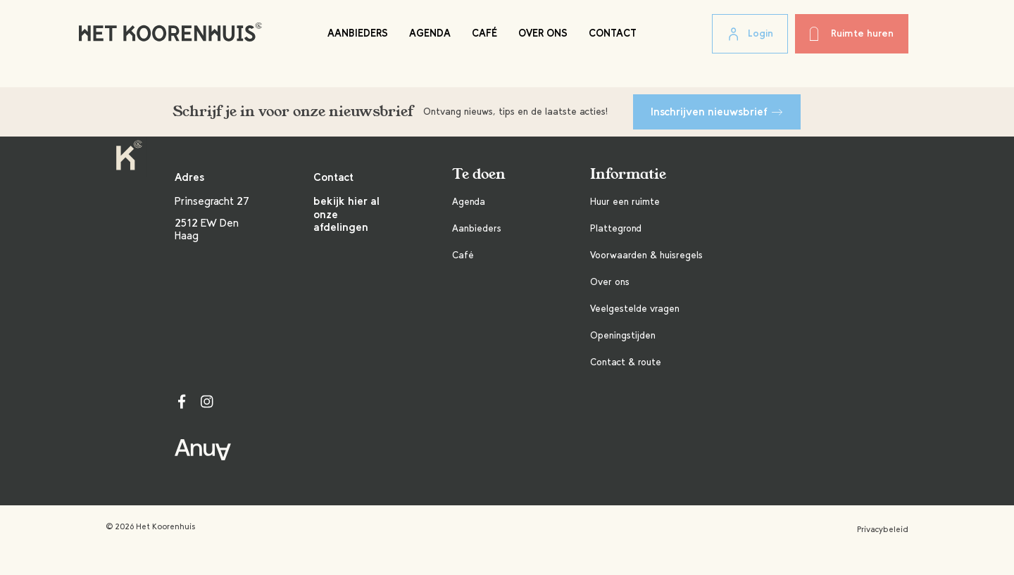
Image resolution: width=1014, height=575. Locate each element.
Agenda (430, 33)
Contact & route (625, 362)
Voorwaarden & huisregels (646, 255)
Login (750, 34)
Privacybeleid (882, 529)
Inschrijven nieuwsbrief (717, 111)
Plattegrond (615, 228)
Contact (613, 33)
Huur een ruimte (625, 202)
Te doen (479, 174)
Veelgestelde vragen (635, 309)
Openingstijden (623, 335)
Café (484, 33)
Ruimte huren (852, 34)
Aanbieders (357, 33)
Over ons (543, 33)
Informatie (628, 174)
